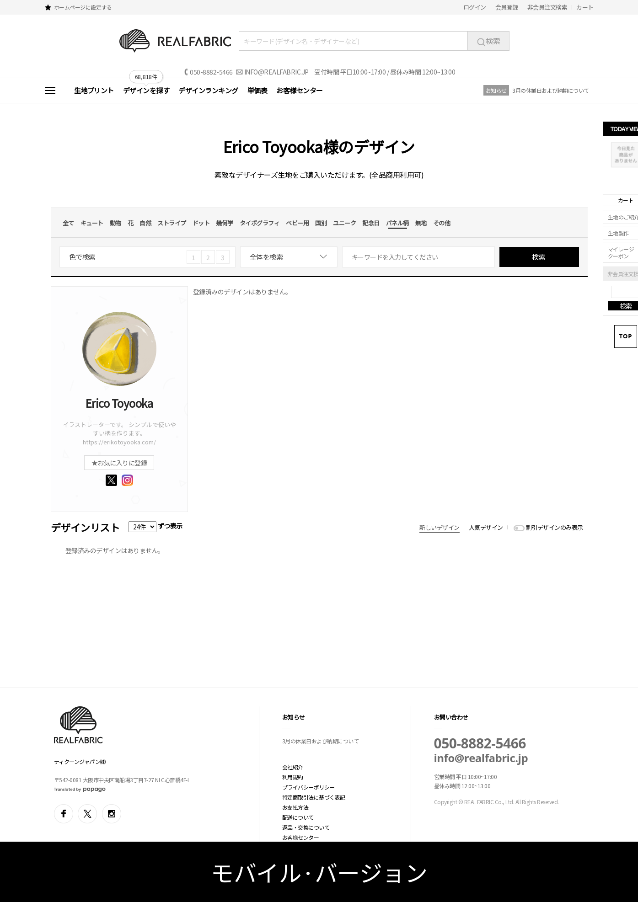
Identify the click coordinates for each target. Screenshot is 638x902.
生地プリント (94, 90)
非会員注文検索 (547, 7)
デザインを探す (146, 90)
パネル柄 (397, 223)
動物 (115, 223)
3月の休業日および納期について (550, 90)
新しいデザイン (439, 527)
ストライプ (171, 223)
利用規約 (292, 777)
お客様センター (299, 90)
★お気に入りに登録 (119, 462)
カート (585, 7)
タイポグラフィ (260, 223)
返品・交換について (306, 827)
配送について (298, 817)
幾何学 (224, 223)
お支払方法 (295, 807)
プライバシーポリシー (308, 787)
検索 (488, 40)
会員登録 (506, 7)
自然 (145, 223)
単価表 (257, 90)
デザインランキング (208, 90)
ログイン (474, 7)
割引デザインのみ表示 (554, 527)
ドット (201, 223)
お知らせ (496, 90)
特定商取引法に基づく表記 (313, 797)
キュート (91, 223)
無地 (421, 223)
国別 (321, 223)
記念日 (371, 223)
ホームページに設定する (83, 7)
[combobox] (289, 257)
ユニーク (344, 223)
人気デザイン (486, 527)
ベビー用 (297, 223)
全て (68, 223)
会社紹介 (292, 767)
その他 (441, 223)
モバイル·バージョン (319, 871)
